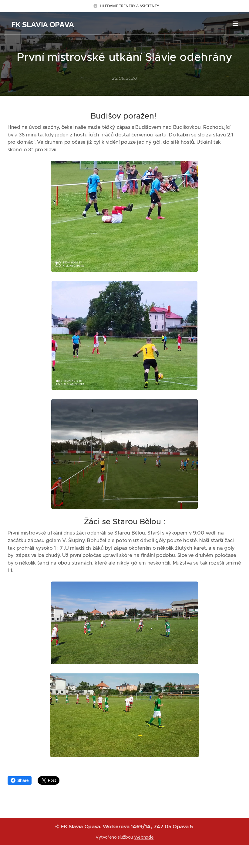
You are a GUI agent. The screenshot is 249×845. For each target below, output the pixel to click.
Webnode (144, 837)
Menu (235, 23)
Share (20, 780)
